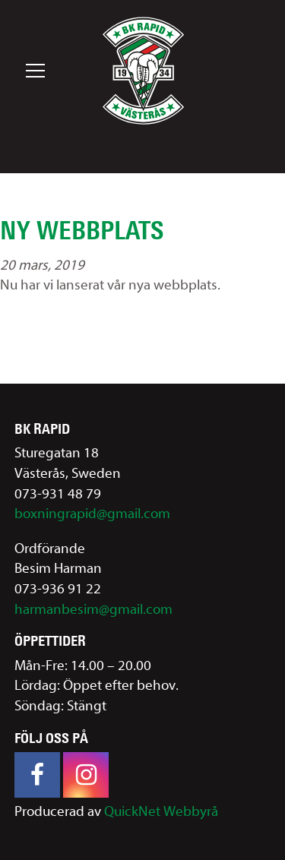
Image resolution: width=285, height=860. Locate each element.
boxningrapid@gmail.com (92, 513)
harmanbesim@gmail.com (93, 609)
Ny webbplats (81, 230)
